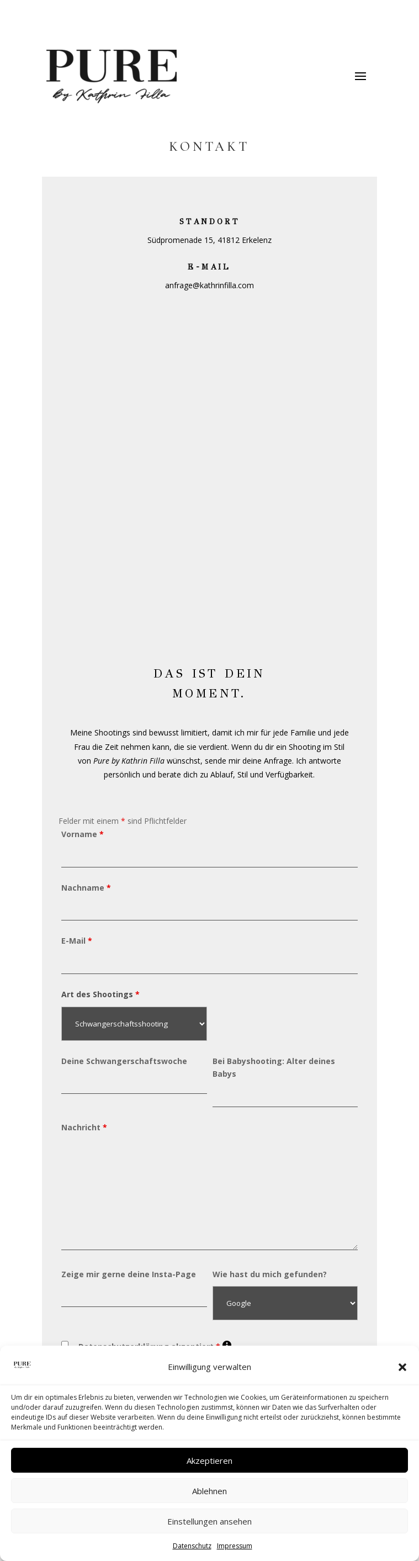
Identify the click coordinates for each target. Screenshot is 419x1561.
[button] (402, 1367)
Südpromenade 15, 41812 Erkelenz (209, 240)
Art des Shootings (100, 994)
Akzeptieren (209, 1460)
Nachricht (84, 1127)
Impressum (234, 1546)
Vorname (82, 834)
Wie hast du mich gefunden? (270, 1274)
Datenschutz (192, 1546)
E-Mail (76, 940)
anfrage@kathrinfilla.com (209, 285)
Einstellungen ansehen (209, 1521)
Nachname (86, 887)
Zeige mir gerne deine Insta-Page (128, 1274)
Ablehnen (209, 1490)
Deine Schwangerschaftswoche (124, 1061)
